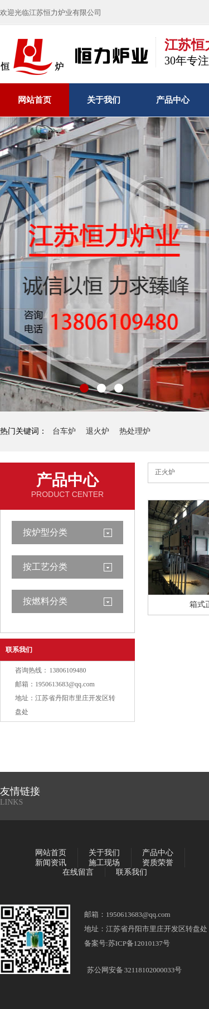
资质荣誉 (157, 863)
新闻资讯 (50, 863)
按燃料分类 (45, 601)
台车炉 (64, 431)
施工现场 (104, 863)
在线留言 (78, 872)
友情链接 (20, 791)
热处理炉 (134, 431)
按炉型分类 (45, 532)
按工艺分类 (45, 566)
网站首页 (34, 100)
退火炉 (97, 431)
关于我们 (103, 100)
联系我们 (19, 650)
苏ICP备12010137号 (139, 943)
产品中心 (172, 100)
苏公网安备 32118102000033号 (134, 970)
